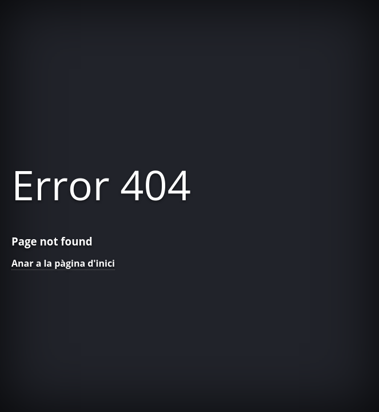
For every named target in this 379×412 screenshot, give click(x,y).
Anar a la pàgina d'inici (63, 263)
